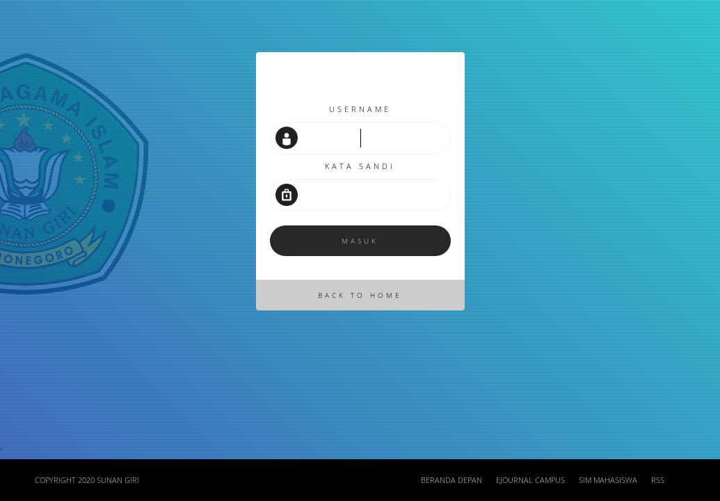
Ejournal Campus (530, 480)
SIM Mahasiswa (608, 480)
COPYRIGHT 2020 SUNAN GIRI (87, 480)
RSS (657, 480)
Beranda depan (451, 480)
